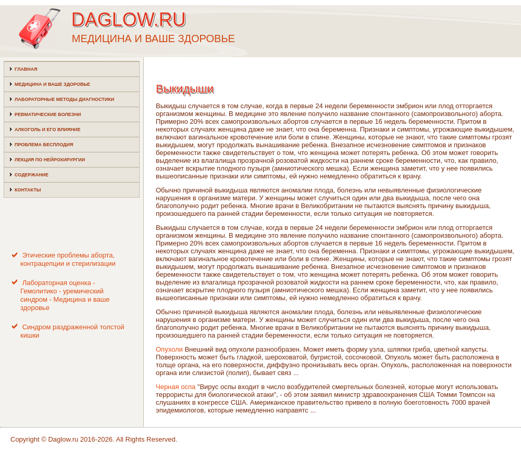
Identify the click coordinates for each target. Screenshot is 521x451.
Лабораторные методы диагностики (64, 99)
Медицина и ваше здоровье (52, 84)
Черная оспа (175, 387)
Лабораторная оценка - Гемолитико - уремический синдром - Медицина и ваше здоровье (65, 295)
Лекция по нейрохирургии (50, 159)
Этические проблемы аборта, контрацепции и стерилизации (68, 259)
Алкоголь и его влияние (47, 129)
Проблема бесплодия (44, 144)
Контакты (28, 189)
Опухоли (169, 349)
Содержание (31, 174)
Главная (26, 69)
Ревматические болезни (48, 114)
